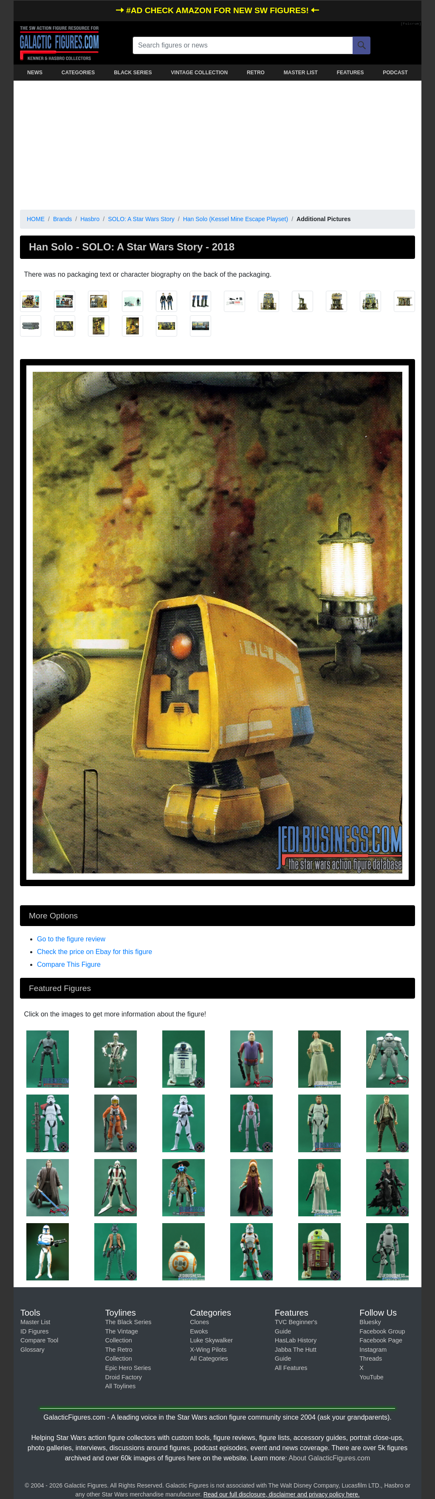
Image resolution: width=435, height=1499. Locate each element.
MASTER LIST (301, 73)
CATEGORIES (78, 73)
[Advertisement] (217, 143)
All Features (291, 1367)
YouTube (371, 1377)
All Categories (209, 1358)
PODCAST (395, 73)
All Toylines (120, 1386)
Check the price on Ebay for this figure (94, 951)
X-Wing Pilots (208, 1349)
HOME (36, 219)
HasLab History (295, 1340)
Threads (370, 1358)
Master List (35, 1322)
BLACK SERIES (133, 73)
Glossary (32, 1349)
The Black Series (128, 1322)
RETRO (256, 73)
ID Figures (34, 1331)
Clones (199, 1322)
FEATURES (350, 73)
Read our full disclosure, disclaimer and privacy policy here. (281, 1494)
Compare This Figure (69, 964)
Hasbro (89, 219)
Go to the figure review (71, 939)
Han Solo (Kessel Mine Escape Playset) (235, 219)
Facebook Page (380, 1340)
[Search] (361, 45)
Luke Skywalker (211, 1340)
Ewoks (199, 1331)
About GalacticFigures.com (329, 1458)
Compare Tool (39, 1340)
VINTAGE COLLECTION (199, 73)
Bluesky (370, 1322)
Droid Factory (123, 1377)
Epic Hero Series (128, 1367)
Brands (62, 219)
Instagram (373, 1349)
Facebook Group (382, 1331)
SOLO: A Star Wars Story (141, 219)
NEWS (34, 73)
